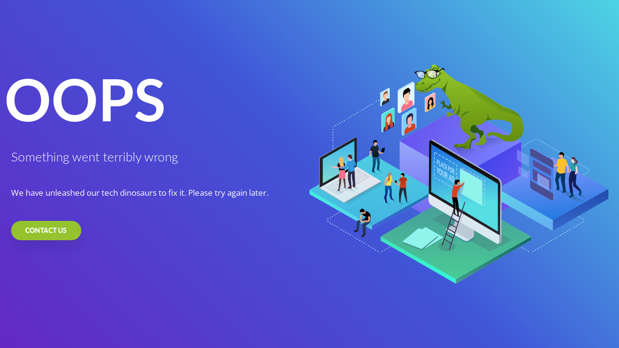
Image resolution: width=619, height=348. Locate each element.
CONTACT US (46, 230)
